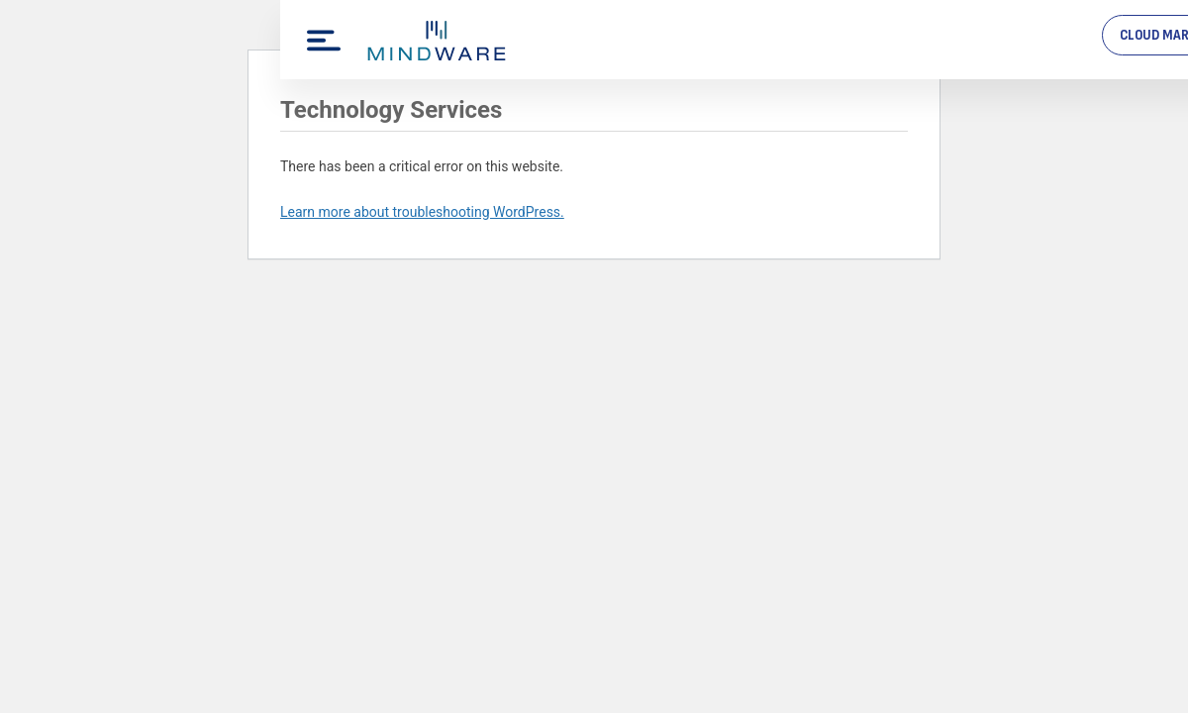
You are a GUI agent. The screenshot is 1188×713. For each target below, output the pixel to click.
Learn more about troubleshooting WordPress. (422, 212)
